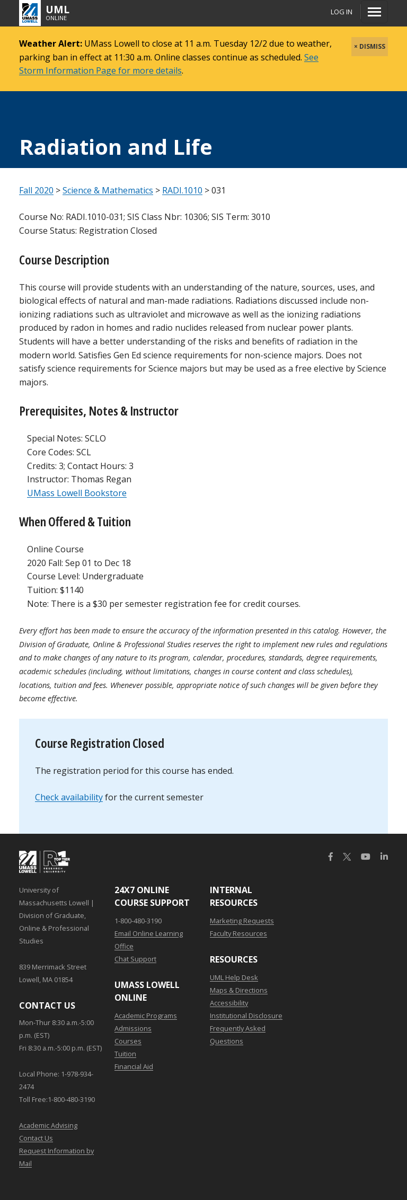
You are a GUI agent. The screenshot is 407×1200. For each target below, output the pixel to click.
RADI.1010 (182, 190)
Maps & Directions (239, 990)
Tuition (125, 1053)
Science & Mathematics (108, 190)
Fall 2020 (36, 190)
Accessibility (229, 1003)
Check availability (69, 797)
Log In (341, 11)
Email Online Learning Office (148, 940)
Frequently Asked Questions (238, 1034)
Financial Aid (133, 1066)
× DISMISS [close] (369, 46)
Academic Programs (145, 1015)
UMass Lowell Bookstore (77, 493)
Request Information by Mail (56, 1157)
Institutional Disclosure (246, 1015)
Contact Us (36, 1138)
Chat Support (135, 959)
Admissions (133, 1028)
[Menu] (374, 11)
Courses (127, 1041)
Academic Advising (48, 1125)
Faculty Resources (238, 933)
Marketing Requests (242, 920)
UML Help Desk (234, 977)
